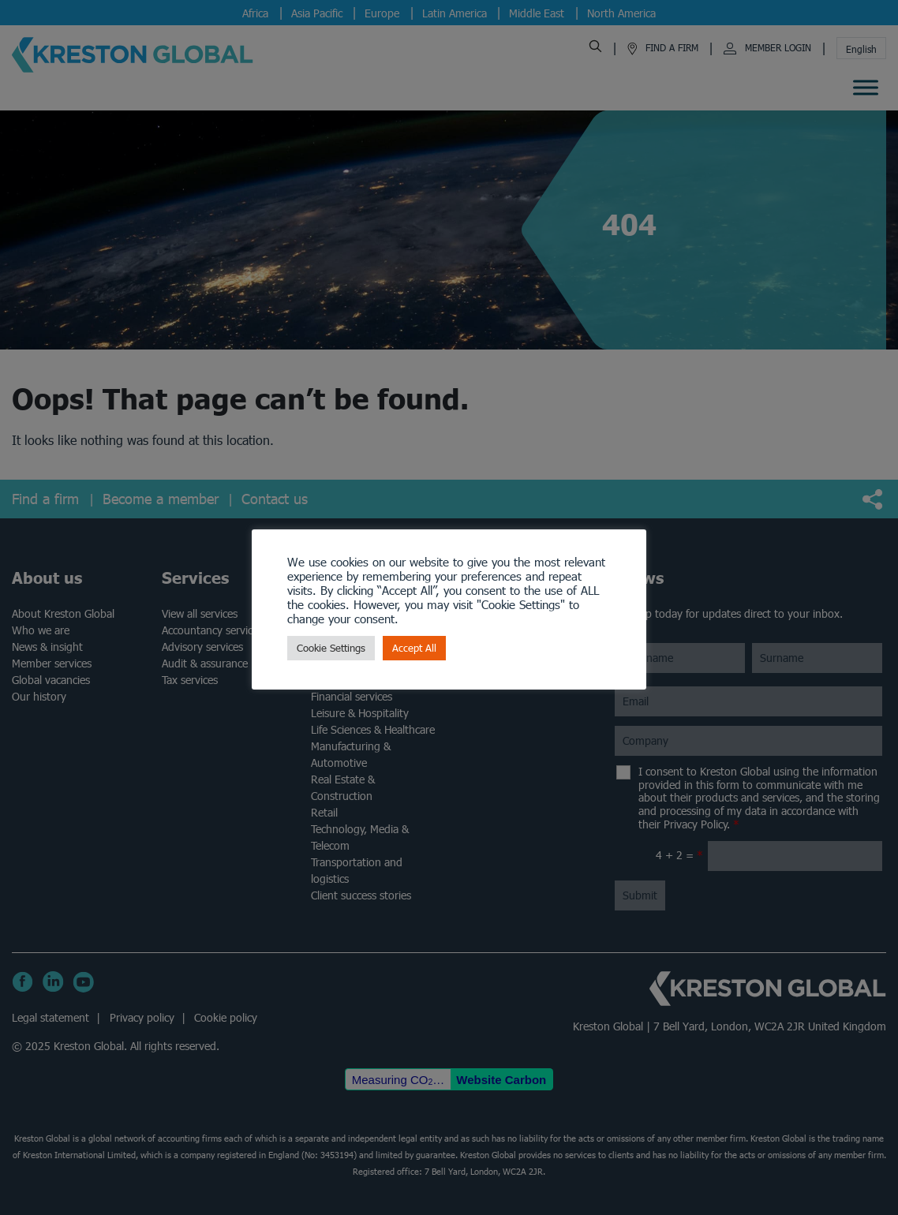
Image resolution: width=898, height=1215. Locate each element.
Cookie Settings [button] (331, 648)
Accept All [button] (414, 648)
